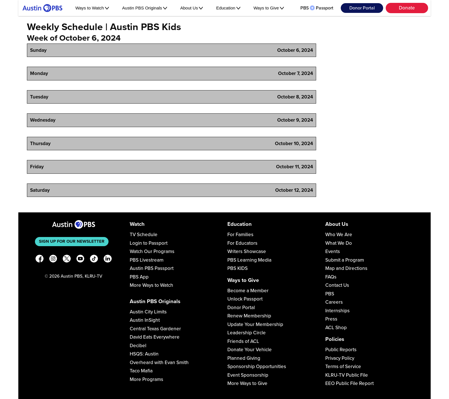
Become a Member (248, 291)
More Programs (146, 379)
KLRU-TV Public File (346, 375)
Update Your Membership (255, 324)
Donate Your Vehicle (249, 350)
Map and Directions (346, 268)
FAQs (330, 277)
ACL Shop (336, 328)
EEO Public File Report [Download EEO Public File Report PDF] (349, 383)
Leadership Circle (246, 333)
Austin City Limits (148, 312)
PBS (329, 294)
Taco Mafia (141, 371)
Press (331, 319)
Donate (407, 8)
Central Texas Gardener (155, 329)
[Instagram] (53, 260)
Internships (337, 311)
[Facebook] (39, 260)
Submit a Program (344, 260)
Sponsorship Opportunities (256, 367)
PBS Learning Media (249, 260)
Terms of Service (343, 367)
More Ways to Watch (151, 285)
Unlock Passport (245, 299)
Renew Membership (249, 316)
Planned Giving (243, 358)
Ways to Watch (92, 7)
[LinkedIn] (108, 260)
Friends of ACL (243, 341)
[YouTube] (80, 260)
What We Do (338, 243)
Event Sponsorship (247, 375)
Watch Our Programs (152, 251)
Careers (334, 302)
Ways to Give (268, 7)
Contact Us (337, 285)
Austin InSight (145, 320)
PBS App (139, 277)
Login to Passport (149, 243)
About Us (191, 7)
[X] (67, 260)
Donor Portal (362, 8)
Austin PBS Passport (152, 268)
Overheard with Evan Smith (159, 363)
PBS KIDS (237, 268)
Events (332, 251)
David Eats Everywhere (155, 337)
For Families (240, 235)
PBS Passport (316, 8)
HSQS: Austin (144, 354)
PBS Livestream (147, 260)
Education (228, 7)
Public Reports (341, 350)
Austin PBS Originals (144, 7)
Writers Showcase (246, 251)
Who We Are (338, 235)
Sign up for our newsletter (72, 241)
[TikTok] (94, 260)
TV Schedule (143, 235)
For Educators (242, 243)
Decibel (138, 346)
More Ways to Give (247, 383)
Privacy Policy (339, 358)
